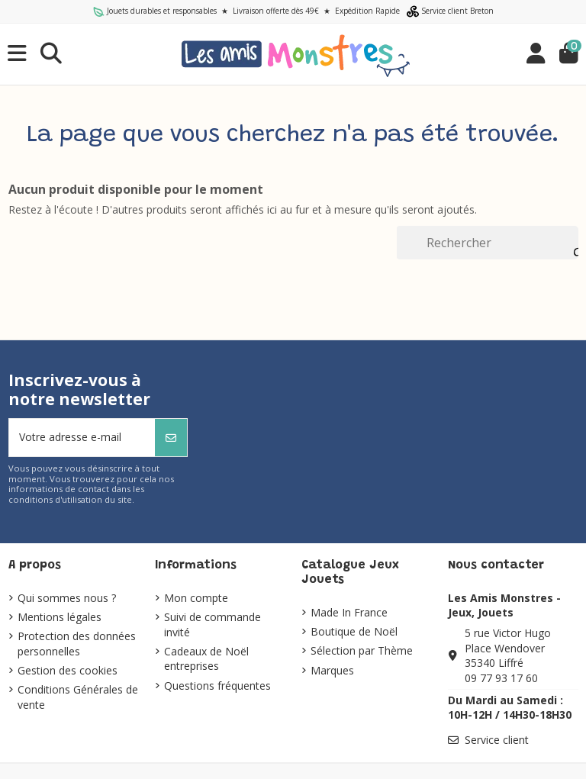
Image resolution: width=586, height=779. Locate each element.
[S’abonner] (171, 437)
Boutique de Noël (354, 631)
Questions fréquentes (217, 685)
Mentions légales (59, 617)
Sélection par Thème (362, 650)
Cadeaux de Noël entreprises (206, 659)
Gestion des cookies (68, 670)
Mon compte (196, 598)
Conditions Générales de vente (78, 697)
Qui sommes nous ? (67, 598)
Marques (332, 670)
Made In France (349, 612)
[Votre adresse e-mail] (82, 437)
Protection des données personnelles (77, 643)
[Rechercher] (487, 242)
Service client (497, 739)
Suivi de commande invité (212, 624)
